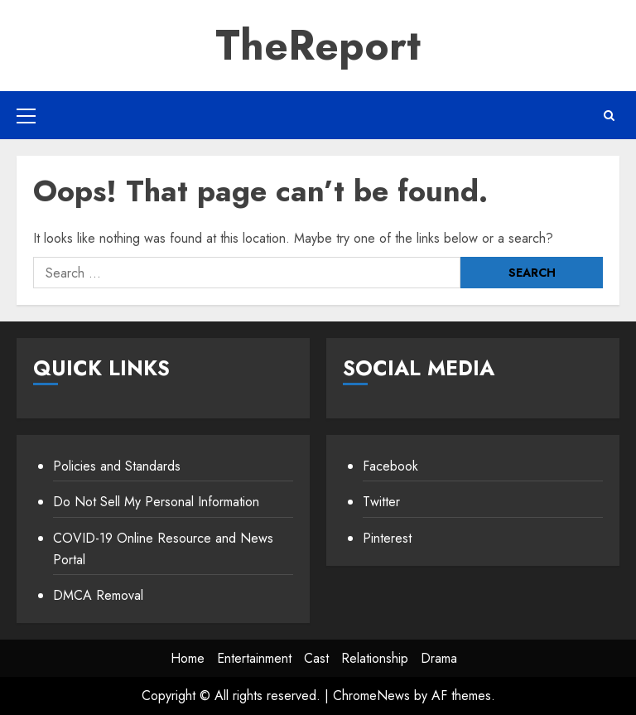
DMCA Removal (98, 595)
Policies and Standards (117, 466)
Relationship (374, 658)
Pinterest (387, 538)
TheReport (318, 45)
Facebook (390, 466)
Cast (316, 658)
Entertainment (254, 658)
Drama (439, 658)
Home (188, 658)
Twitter (381, 501)
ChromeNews (371, 695)
